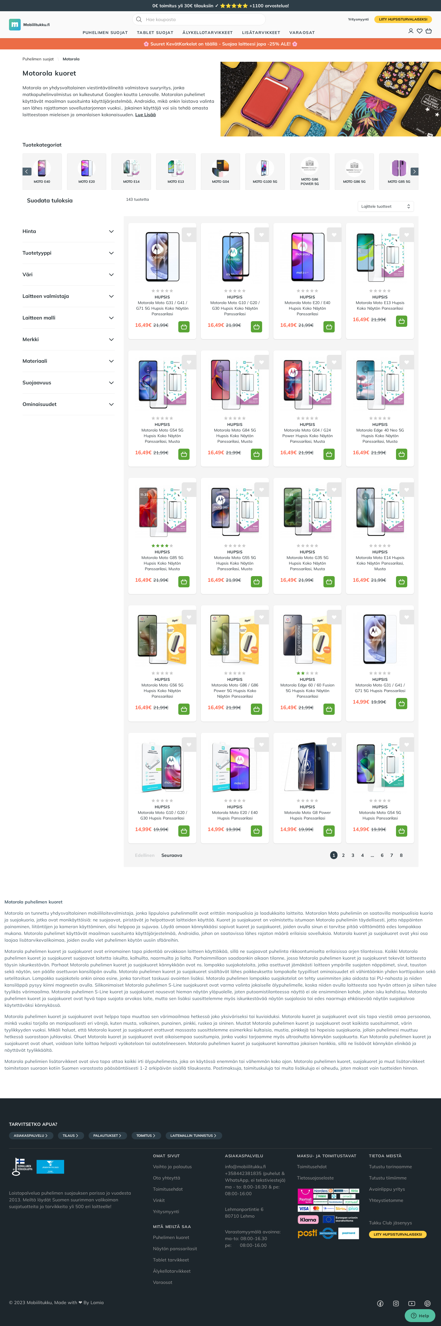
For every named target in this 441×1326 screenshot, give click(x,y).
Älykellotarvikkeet (208, 32)
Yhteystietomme (386, 1200)
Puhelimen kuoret (171, 1237)
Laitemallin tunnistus (193, 1135)
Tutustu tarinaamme (390, 1166)
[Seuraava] (414, 171)
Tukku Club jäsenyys (390, 1222)
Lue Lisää (145, 114)
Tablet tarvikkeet (171, 1260)
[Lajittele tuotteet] (386, 206)
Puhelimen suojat (105, 32)
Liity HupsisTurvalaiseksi (403, 19)
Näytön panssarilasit (175, 1248)
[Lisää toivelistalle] (189, 234)
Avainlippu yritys (387, 1189)
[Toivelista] (419, 31)
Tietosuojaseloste (315, 1178)
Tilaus (71, 1135)
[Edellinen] (27, 171)
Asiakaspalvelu (31, 1135)
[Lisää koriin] (184, 326)
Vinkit (159, 1200)
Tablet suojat (155, 32)
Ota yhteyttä (166, 1178)
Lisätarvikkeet (261, 32)
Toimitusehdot (168, 1189)
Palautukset (107, 1135)
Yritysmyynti (359, 19)
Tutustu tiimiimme (388, 1178)
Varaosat (302, 32)
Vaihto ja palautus (172, 1166)
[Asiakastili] (411, 31)
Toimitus (146, 1135)
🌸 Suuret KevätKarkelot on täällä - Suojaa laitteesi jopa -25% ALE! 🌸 (220, 44)
